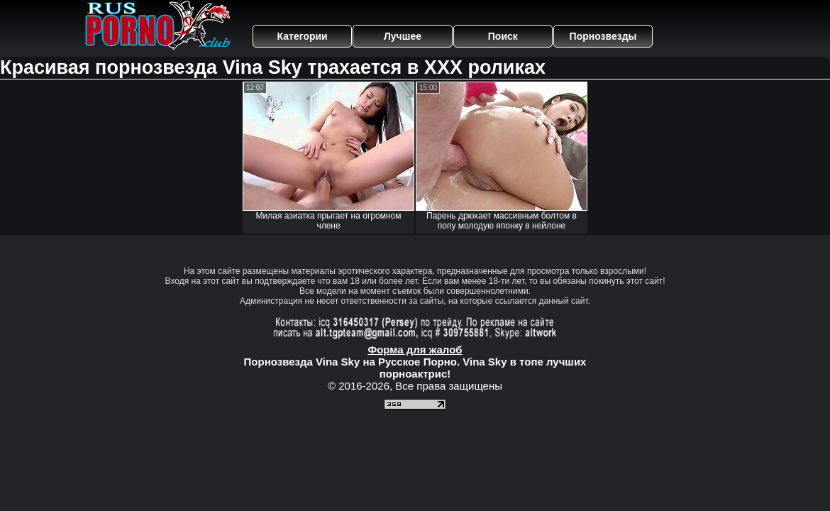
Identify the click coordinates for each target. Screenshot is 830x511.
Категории (302, 36)
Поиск (503, 36)
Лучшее (402, 36)
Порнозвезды (603, 36)
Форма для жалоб (414, 350)
